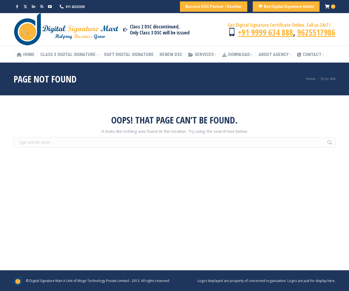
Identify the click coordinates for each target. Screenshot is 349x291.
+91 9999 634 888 (265, 32)
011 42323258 (75, 6)
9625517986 (316, 32)
